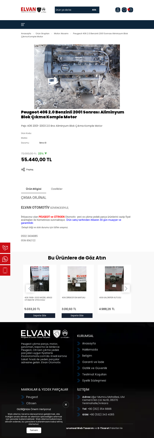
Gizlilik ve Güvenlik (94, 368)
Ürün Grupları (42, 33)
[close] (66, 404)
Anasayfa (26, 33)
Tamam (34, 430)
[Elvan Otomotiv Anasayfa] (33, 9)
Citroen (31, 403)
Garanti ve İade (93, 362)
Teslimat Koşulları (94, 374)
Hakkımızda (90, 349)
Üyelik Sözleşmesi (94, 380)
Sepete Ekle (39, 315)
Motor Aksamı (61, 33)
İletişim (87, 355)
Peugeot (32, 397)
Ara (94, 10)
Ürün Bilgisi (33, 189)
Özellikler (57, 189)
